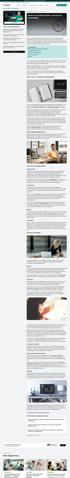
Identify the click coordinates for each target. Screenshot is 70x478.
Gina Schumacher (43, 11)
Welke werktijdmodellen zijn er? (34, 50)
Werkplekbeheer (15, 8)
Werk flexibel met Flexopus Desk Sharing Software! (38, 412)
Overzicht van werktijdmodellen (34, 52)
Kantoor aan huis (39, 281)
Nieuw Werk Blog (6, 8)
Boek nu (62, 445)
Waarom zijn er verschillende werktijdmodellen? (38, 48)
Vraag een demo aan (62, 5)
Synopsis (30, 56)
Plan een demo (14, 22)
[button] (47, 3)
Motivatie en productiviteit (48, 114)
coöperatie (43, 339)
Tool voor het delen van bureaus (47, 327)
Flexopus (29, 330)
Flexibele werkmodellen (33, 54)
